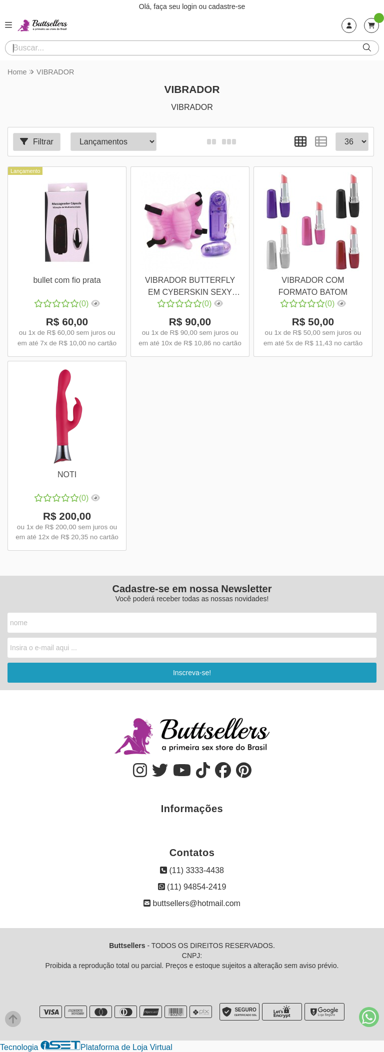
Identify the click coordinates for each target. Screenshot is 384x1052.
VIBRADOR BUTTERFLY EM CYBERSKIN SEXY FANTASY (190, 287)
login (190, 6)
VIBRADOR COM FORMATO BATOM (313, 286)
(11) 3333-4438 (192, 870)
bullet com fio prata (66, 280)
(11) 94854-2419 (192, 887)
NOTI (67, 474)
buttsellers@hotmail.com (192, 903)
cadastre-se (226, 6)
